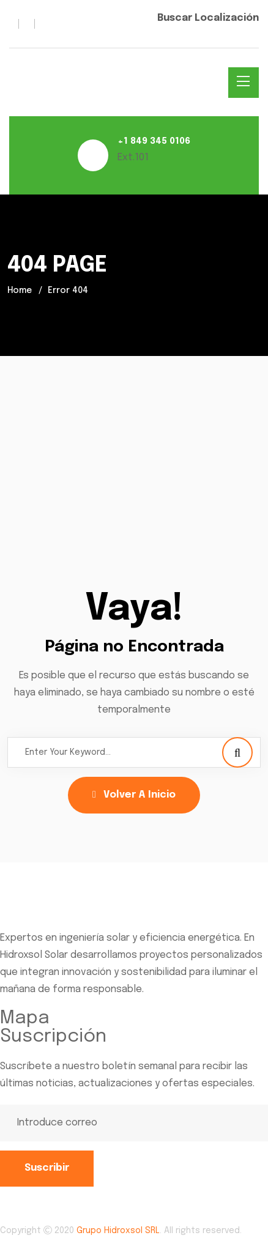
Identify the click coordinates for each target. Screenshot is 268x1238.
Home (19, 290)
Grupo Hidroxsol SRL (118, 1230)
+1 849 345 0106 (153, 141)
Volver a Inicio (134, 795)
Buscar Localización (208, 18)
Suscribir (46, 1168)
